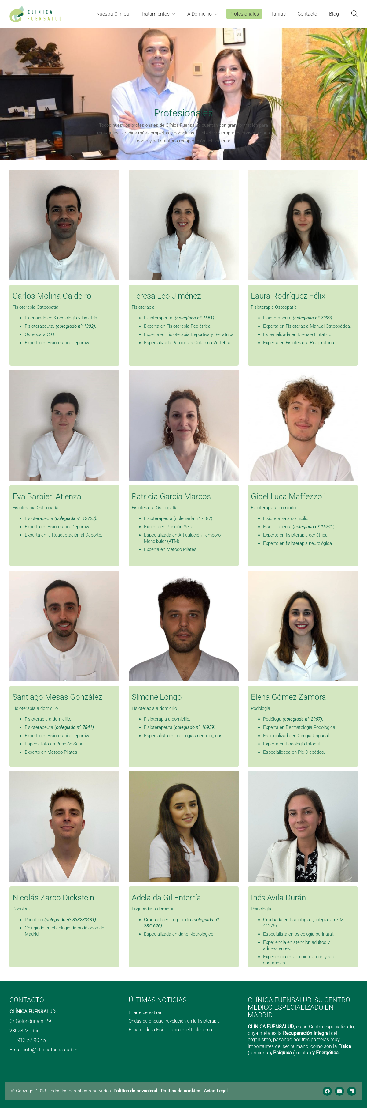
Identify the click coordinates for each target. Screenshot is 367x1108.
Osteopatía (47, 307)
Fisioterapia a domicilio (273, 508)
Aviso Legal (216, 1091)
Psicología (261, 909)
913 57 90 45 (31, 1040)
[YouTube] (339, 1091)
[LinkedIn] (351, 1091)
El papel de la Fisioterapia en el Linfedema (170, 1029)
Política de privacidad (135, 1091)
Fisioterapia (24, 307)
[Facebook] (327, 1091)
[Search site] (354, 14)
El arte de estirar (145, 1012)
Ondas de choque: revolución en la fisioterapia (174, 1021)
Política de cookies (180, 1091)
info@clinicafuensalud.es (51, 1050)
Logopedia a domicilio (153, 909)
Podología (260, 708)
